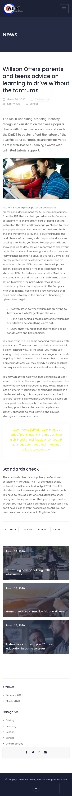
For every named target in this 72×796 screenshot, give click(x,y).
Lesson (10, 732)
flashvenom (42, 99)
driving (27, 529)
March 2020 (13, 701)
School (34, 103)
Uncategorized (14, 743)
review (42, 529)
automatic (10, 529)
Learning (11, 726)
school (56, 529)
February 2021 (14, 695)
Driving (10, 720)
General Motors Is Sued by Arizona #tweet (35, 611)
